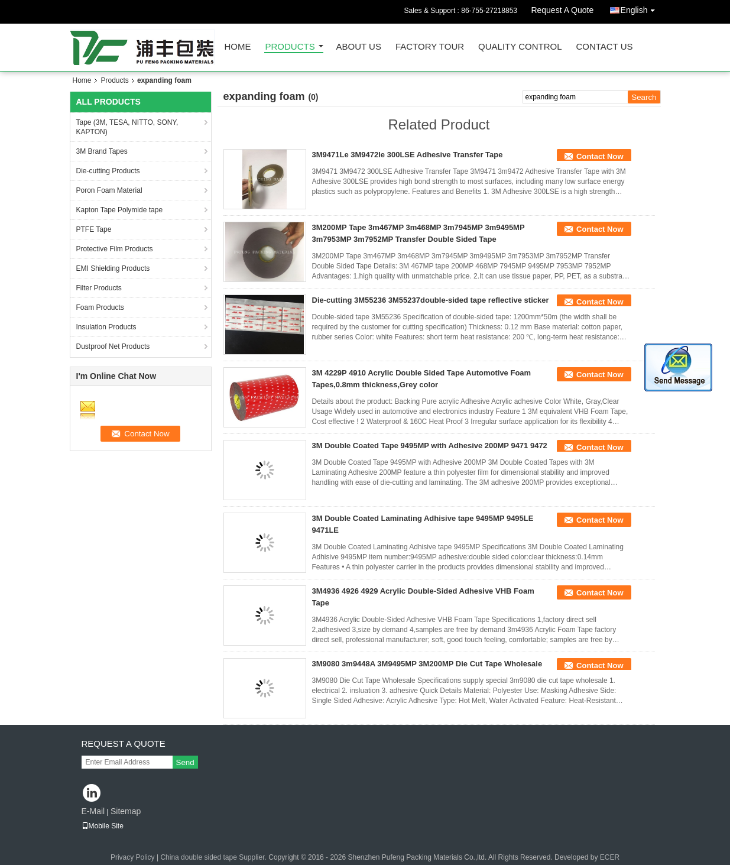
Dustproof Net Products (113, 346)
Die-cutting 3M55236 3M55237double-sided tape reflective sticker (430, 300)
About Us (358, 47)
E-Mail (93, 811)
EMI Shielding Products (113, 268)
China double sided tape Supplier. (214, 857)
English (641, 8)
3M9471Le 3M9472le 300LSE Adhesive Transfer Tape (407, 154)
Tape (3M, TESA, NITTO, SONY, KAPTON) (127, 127)
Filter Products (99, 288)
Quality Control (520, 47)
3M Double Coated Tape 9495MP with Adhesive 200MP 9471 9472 (429, 445)
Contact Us (604, 47)
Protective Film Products (114, 249)
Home (238, 47)
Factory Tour (429, 47)
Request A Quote (562, 10)
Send (185, 762)
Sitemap (126, 811)
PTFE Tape (94, 229)
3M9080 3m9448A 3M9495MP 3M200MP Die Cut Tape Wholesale (427, 663)
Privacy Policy (133, 857)
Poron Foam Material (109, 190)
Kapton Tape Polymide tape (119, 210)
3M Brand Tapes (102, 151)
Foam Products (100, 307)
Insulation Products (106, 327)
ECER (609, 857)
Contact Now (599, 156)
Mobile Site (103, 826)
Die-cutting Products (108, 171)
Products (290, 47)
